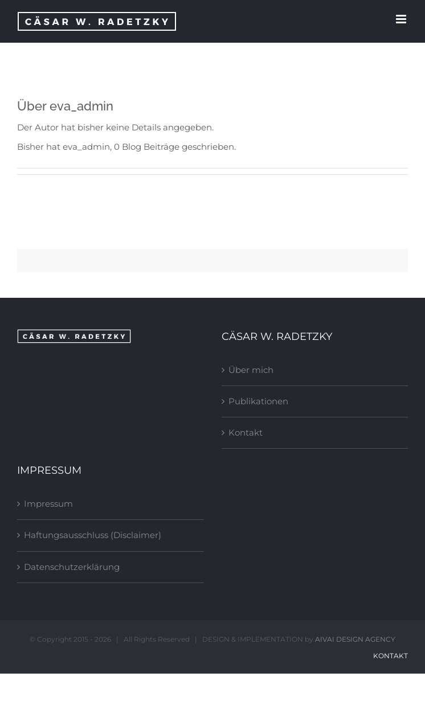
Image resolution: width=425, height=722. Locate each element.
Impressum (48, 503)
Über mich (250, 369)
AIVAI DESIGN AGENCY (355, 639)
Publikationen (258, 401)
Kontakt (245, 432)
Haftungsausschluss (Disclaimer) (92, 535)
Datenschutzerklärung (72, 566)
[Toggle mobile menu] (402, 19)
